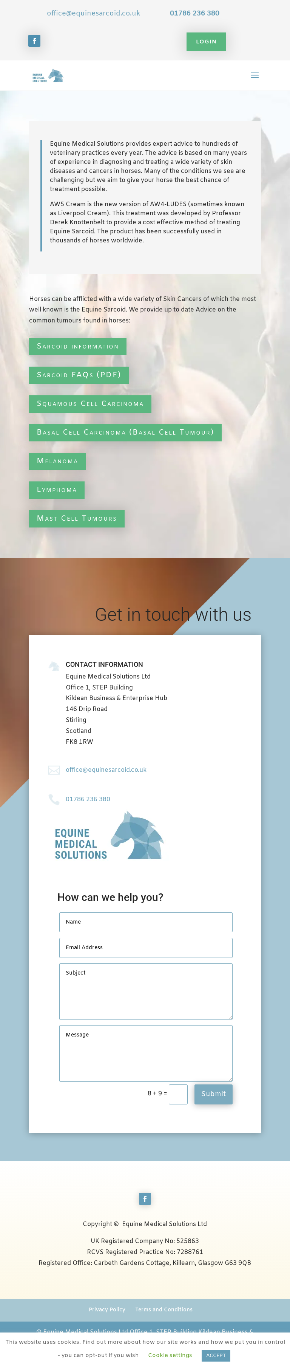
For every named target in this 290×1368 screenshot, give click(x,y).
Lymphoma (57, 490)
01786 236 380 (194, 13)
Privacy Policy (107, 1310)
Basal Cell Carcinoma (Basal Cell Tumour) (125, 432)
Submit (213, 1094)
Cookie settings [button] (170, 1355)
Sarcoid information (78, 346)
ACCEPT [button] (216, 1356)
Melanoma (57, 461)
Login (206, 42)
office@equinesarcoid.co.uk (93, 13)
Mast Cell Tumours (77, 519)
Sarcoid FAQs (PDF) (79, 375)
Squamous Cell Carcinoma (90, 404)
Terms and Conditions (164, 1310)
